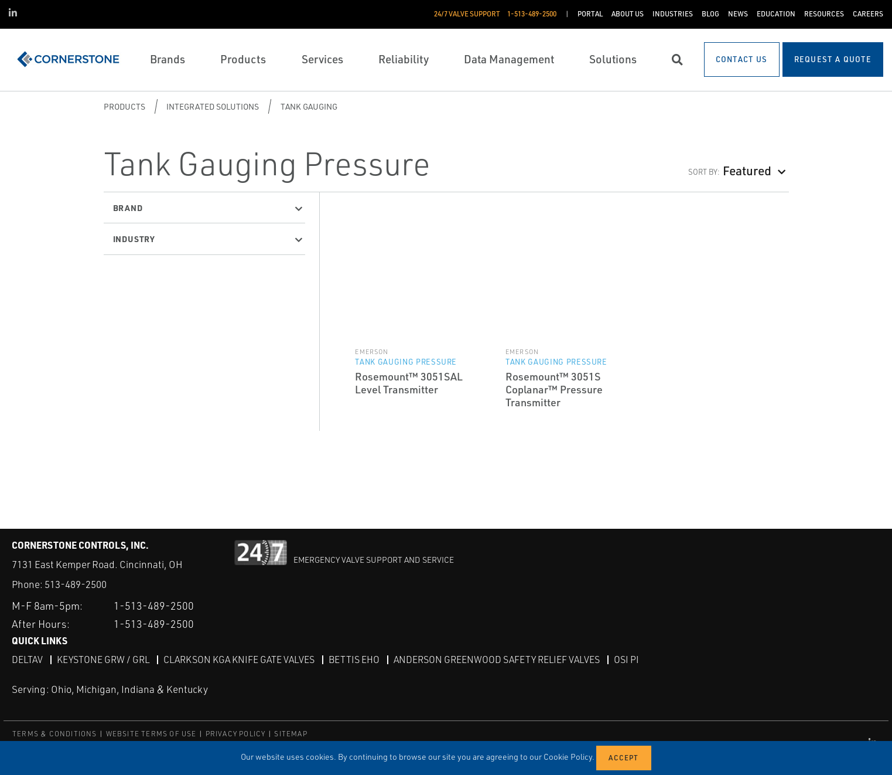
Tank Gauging (309, 106)
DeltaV (27, 659)
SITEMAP (290, 733)
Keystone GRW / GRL (103, 659)
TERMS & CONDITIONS (54, 733)
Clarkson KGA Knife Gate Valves (239, 659)
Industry (134, 238)
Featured (747, 170)
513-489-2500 (76, 584)
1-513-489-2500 (154, 605)
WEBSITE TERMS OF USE (151, 733)
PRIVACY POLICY (236, 733)
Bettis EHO (354, 659)
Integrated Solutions (212, 106)
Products (124, 106)
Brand (128, 207)
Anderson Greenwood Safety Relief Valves (497, 659)
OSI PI (626, 659)
